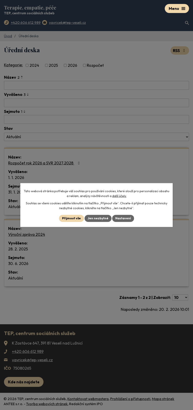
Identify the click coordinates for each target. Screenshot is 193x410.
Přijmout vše (71, 218)
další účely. (119, 196)
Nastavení (123, 218)
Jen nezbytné (98, 218)
